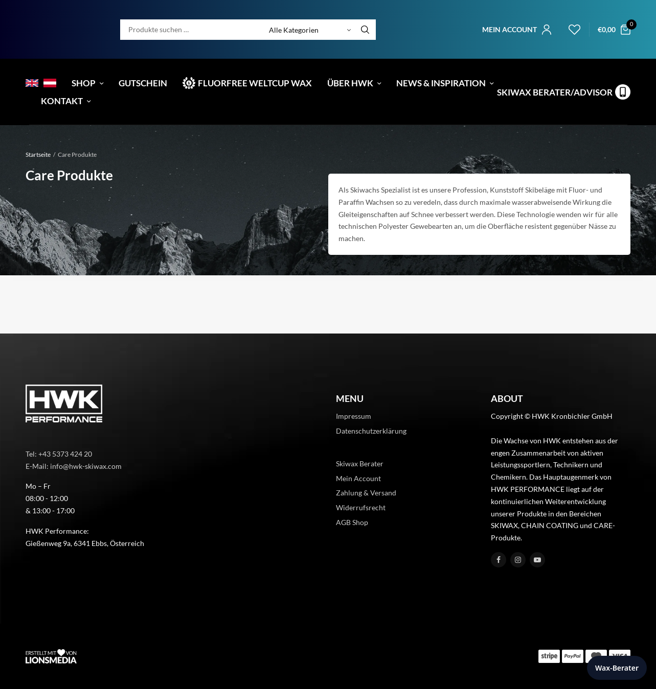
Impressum (353, 416)
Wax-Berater (617, 668)
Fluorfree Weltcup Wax (255, 83)
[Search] (365, 29)
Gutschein (143, 83)
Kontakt (62, 101)
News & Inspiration (441, 83)
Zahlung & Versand (366, 492)
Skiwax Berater (359, 463)
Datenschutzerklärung (371, 430)
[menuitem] (32, 83)
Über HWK (350, 83)
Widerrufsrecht (361, 507)
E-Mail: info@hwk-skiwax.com (74, 466)
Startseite (38, 154)
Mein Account (358, 478)
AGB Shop (352, 522)
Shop (84, 83)
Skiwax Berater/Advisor (555, 92)
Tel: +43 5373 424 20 (59, 453)
